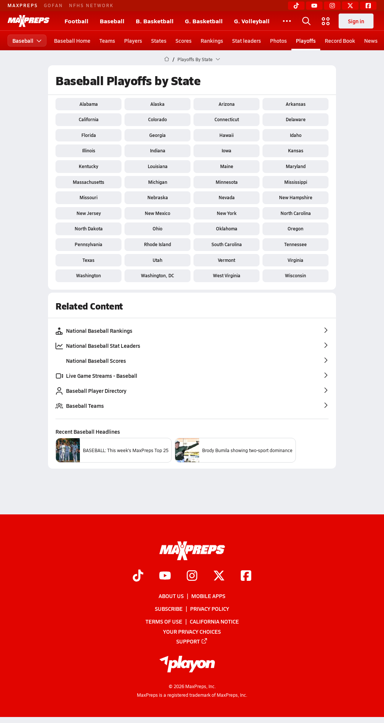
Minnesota (227, 182)
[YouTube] (314, 6)
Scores (184, 40)
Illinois (88, 150)
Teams (107, 40)
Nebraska (157, 197)
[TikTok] (296, 6)
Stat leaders (246, 40)
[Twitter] (350, 6)
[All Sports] (287, 21)
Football (76, 21)
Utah (157, 260)
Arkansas (296, 104)
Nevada (227, 197)
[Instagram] (332, 6)
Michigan (157, 182)
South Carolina (227, 244)
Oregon (295, 228)
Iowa (226, 150)
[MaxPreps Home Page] (167, 59)
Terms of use (164, 621)
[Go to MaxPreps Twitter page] (219, 576)
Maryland (296, 166)
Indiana (157, 150)
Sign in (356, 21)
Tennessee (295, 244)
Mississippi (295, 182)
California (89, 119)
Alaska (157, 104)
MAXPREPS (23, 5)
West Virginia (226, 275)
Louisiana (158, 166)
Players (133, 40)
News (371, 40)
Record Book (340, 40)
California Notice (214, 621)
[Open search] (306, 21)
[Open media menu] (326, 21)
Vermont (226, 260)
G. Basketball (204, 21)
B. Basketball (155, 21)
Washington (88, 275)
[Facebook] (368, 6)
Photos (278, 40)
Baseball (112, 21)
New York (227, 213)
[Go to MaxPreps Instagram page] (192, 576)
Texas (88, 260)
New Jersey (88, 213)
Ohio (157, 228)
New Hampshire (295, 197)
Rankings (212, 40)
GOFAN (53, 5)
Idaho (296, 135)
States (158, 40)
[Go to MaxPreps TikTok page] (138, 576)
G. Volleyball (252, 21)
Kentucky (88, 166)
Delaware (296, 119)
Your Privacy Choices (192, 631)
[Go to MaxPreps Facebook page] (246, 576)
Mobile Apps (208, 596)
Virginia (295, 260)
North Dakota (89, 228)
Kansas (295, 150)
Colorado (157, 119)
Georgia (157, 135)
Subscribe (169, 608)
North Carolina (295, 213)
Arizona (227, 104)
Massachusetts (88, 182)
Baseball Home (72, 40)
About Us (171, 596)
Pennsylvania (88, 244)
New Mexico (157, 213)
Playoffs (306, 40)
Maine (226, 166)
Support (192, 641)
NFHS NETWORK (91, 5)
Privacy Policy (209, 608)
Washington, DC (157, 275)
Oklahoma (226, 228)
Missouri (89, 197)
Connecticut (226, 119)
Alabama (89, 104)
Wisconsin (295, 275)
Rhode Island (157, 244)
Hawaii (226, 135)
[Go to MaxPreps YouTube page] (165, 576)
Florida (88, 135)
